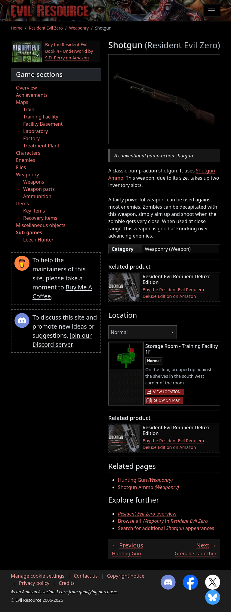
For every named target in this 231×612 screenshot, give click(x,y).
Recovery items (40, 218)
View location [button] (166, 391)
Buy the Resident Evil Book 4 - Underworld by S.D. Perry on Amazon (69, 51)
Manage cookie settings (37, 576)
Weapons (33, 181)
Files (21, 167)
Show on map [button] (167, 400)
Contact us (86, 576)
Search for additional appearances (166, 528)
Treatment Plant (41, 145)
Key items (34, 210)
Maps (22, 102)
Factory (31, 138)
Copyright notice (125, 576)
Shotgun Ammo (148, 487)
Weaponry (79, 28)
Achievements (32, 95)
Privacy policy (34, 583)
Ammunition (37, 196)
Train (28, 109)
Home (17, 28)
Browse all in (163, 521)
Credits (67, 583)
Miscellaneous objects (40, 225)
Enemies (25, 160)
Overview (26, 87)
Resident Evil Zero (46, 28)
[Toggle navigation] (211, 11)
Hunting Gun (145, 480)
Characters (28, 153)
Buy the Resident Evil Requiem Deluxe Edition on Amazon (173, 293)
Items (22, 203)
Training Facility (40, 116)
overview (147, 513)
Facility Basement (43, 124)
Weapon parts (39, 189)
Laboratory (35, 131)
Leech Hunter (38, 239)
